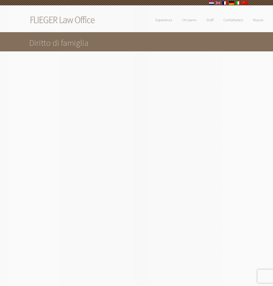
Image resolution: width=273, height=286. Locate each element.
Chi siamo (197, 19)
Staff (217, 19)
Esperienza (171, 19)
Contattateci (241, 19)
